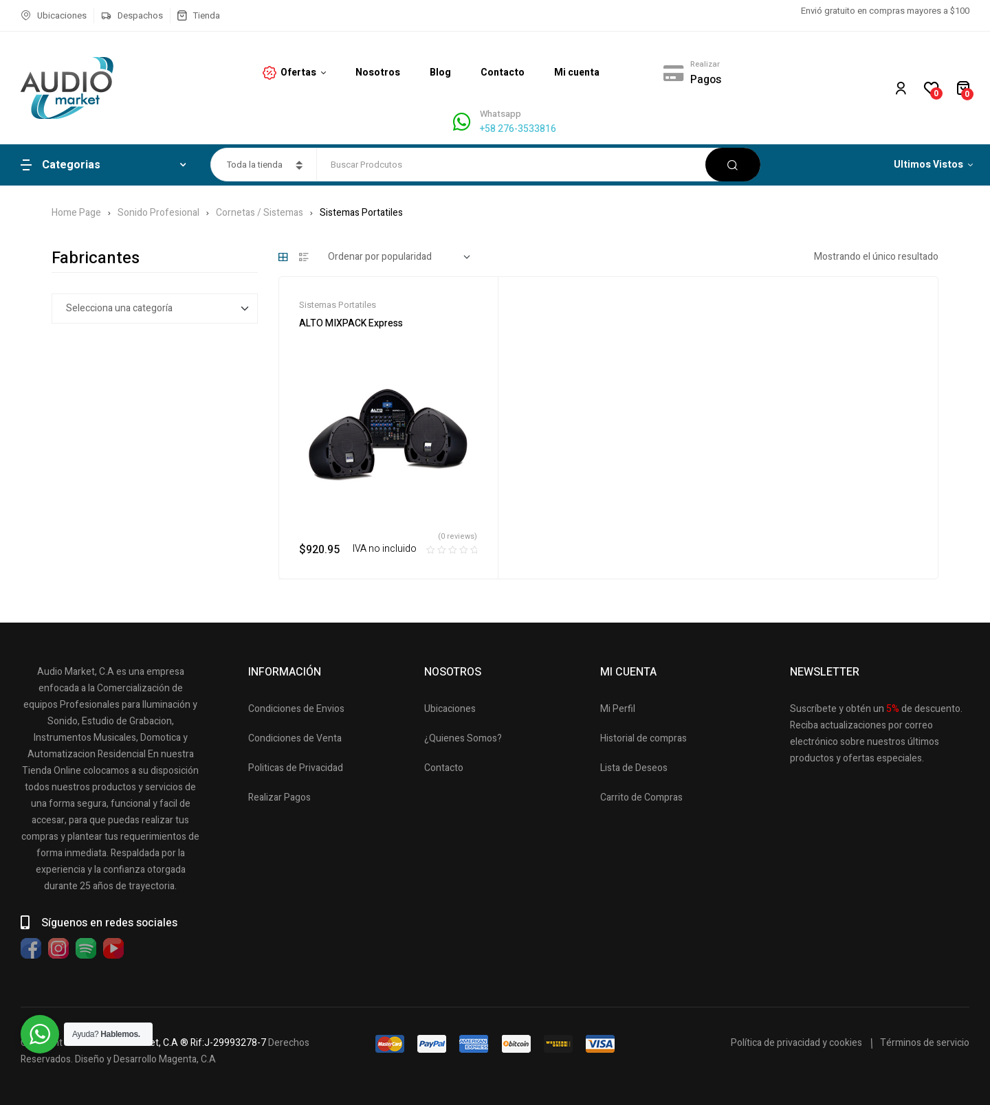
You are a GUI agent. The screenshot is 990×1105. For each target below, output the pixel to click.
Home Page (76, 212)
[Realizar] (673, 73)
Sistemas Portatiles (337, 304)
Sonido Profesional (158, 212)
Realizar (705, 64)
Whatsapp (500, 113)
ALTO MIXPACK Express (351, 323)
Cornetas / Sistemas (259, 212)
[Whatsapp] (462, 122)
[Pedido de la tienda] (399, 257)
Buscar (732, 164)
